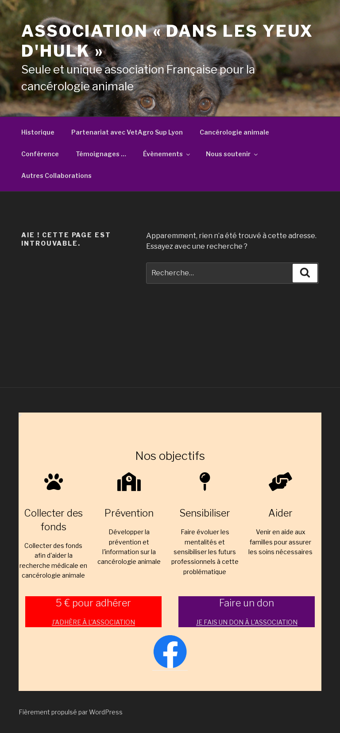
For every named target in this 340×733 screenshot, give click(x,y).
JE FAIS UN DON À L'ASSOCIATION (247, 622)
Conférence (40, 154)
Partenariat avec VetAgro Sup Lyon (127, 132)
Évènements (167, 154)
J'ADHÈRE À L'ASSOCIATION (93, 622)
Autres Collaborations (56, 175)
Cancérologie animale (234, 132)
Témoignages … (101, 154)
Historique (37, 132)
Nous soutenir (232, 154)
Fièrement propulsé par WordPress (71, 712)
